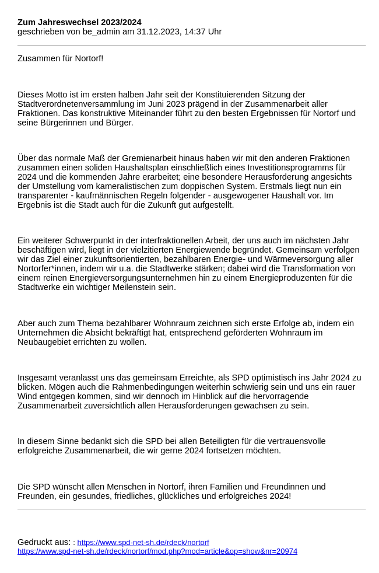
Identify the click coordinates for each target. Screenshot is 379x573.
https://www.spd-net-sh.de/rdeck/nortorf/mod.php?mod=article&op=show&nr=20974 (157, 551)
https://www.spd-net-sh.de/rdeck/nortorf (143, 542)
